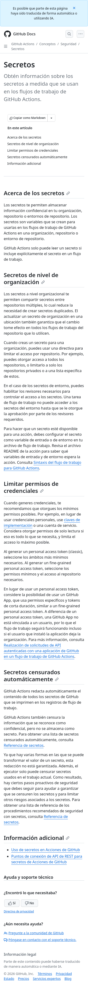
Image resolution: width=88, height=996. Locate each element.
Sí (11, 903)
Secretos (17, 49)
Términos (45, 973)
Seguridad (68, 44)
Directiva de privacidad (19, 911)
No (29, 903)
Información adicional (36, 838)
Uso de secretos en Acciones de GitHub (45, 849)
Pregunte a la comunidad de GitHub (34, 933)
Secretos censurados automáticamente (32, 675)
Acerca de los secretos (37, 193)
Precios (23, 978)
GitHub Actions (22, 44)
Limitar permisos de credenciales (31, 487)
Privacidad (64, 973)
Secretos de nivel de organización (31, 278)
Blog (68, 978)
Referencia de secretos (23, 745)
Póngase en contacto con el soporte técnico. (40, 939)
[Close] (74, 7)
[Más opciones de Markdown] (51, 118)
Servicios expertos (47, 978)
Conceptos (47, 44)
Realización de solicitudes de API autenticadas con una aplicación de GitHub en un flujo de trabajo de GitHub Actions (41, 651)
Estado (9, 978)
